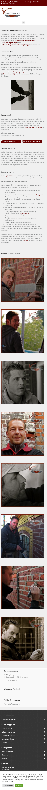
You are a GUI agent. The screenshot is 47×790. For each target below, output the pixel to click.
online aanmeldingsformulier (33, 127)
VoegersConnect (24, 214)
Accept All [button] (19, 785)
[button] (23, 22)
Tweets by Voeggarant (11, 704)
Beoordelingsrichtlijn (9, 74)
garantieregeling (11, 176)
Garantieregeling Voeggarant (18, 72)
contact (25, 240)
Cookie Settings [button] (8, 785)
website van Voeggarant (35, 195)
